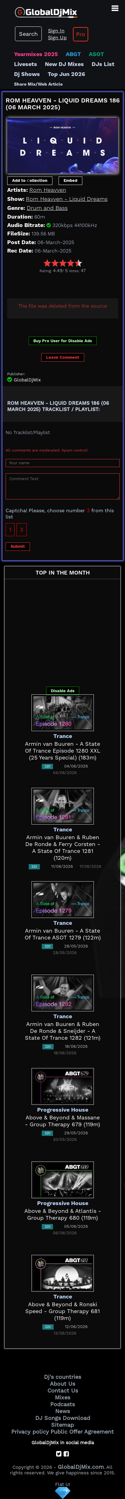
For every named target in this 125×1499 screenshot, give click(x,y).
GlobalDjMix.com (81, 1467)
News (62, 1411)
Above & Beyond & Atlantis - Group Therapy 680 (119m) (62, 1214)
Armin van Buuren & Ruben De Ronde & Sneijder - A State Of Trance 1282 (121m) (62, 1031)
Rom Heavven (47, 190)
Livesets (25, 64)
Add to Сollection (29, 180)
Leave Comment (62, 357)
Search (28, 34)
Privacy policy (30, 1431)
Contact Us (62, 1390)
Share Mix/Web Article (38, 84)
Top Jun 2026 (66, 74)
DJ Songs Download (62, 1418)
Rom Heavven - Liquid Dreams (67, 199)
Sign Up (57, 37)
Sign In (56, 31)
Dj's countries (62, 1377)
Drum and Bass (47, 208)
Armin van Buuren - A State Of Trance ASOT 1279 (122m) (63, 934)
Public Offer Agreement (82, 1431)
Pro (80, 34)
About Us (62, 1383)
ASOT (96, 54)
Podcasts (62, 1404)
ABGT (73, 54)
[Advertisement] (63, 284)
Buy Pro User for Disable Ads (62, 340)
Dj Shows (27, 74)
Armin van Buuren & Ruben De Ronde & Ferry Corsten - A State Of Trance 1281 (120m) (62, 847)
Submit (18, 546)
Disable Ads (63, 690)
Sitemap (62, 1424)
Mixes (62, 1397)
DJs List (103, 64)
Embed (70, 180)
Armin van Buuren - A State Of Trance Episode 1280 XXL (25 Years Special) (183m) (62, 750)
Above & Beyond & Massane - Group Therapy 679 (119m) (62, 1121)
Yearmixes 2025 (36, 54)
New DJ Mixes (64, 64)
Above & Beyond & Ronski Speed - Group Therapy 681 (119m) (62, 1311)
